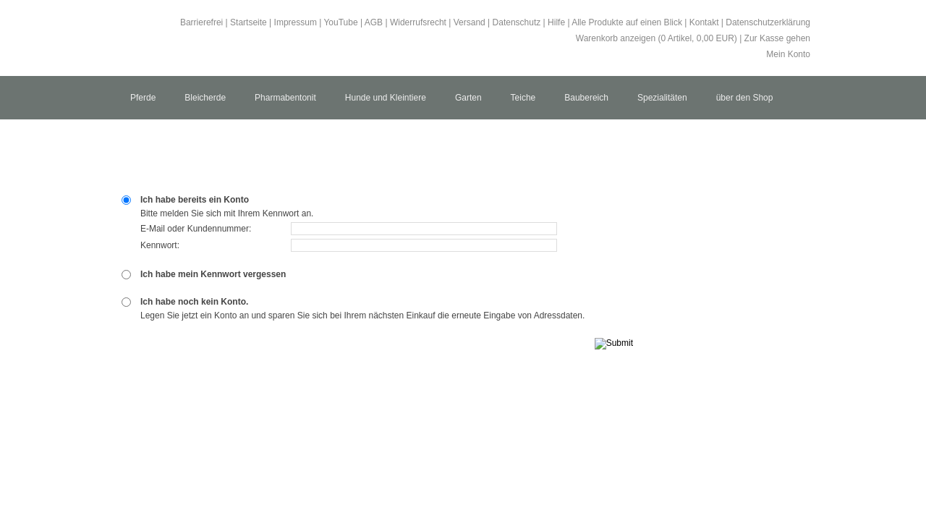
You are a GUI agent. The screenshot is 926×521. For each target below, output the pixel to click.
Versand (469, 22)
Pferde (143, 98)
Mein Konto (788, 54)
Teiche (523, 98)
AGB (374, 22)
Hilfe (556, 22)
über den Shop (744, 98)
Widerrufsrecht (418, 22)
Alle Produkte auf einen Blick (627, 22)
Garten (468, 98)
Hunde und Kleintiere (385, 98)
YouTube (340, 22)
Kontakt (704, 22)
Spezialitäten (662, 98)
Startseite (248, 22)
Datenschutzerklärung (768, 22)
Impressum (295, 22)
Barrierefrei (201, 22)
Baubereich (586, 98)
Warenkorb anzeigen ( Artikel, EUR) (656, 38)
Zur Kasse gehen (777, 38)
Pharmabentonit (285, 98)
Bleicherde (205, 98)
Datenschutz (517, 22)
